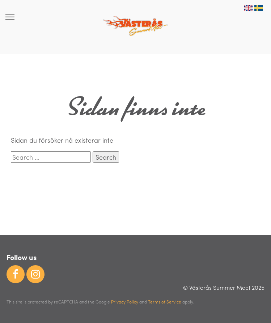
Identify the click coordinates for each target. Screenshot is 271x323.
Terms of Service (164, 301)
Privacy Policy (124, 301)
